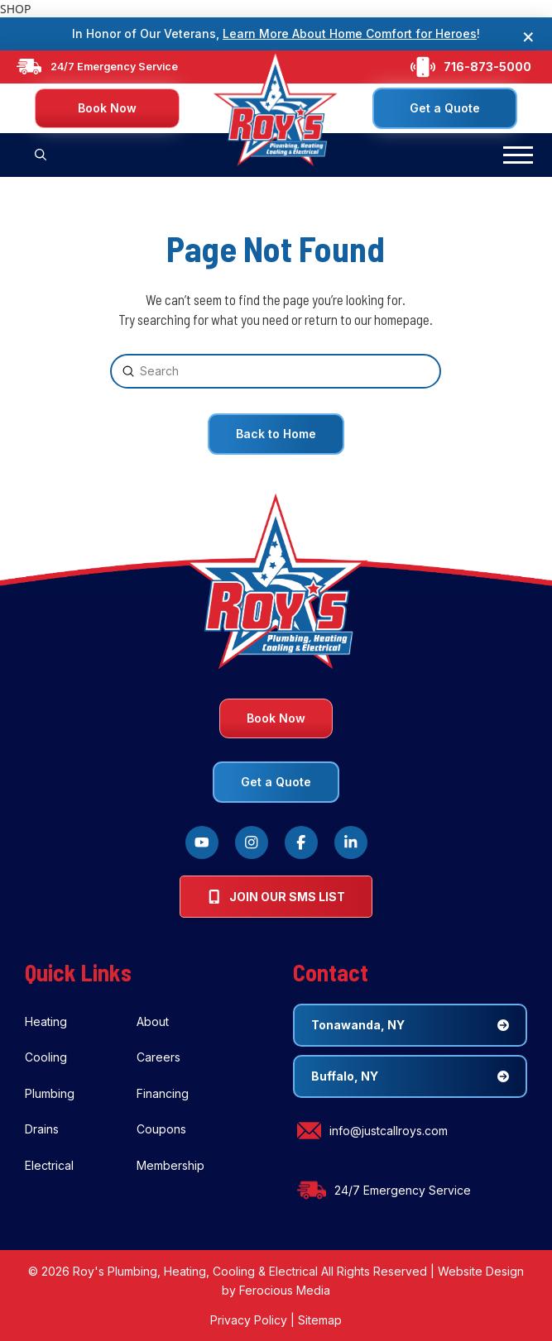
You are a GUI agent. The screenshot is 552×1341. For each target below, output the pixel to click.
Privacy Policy (248, 1320)
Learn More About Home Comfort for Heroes (350, 33)
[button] (40, 155)
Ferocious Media (284, 1290)
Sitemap (320, 1320)
